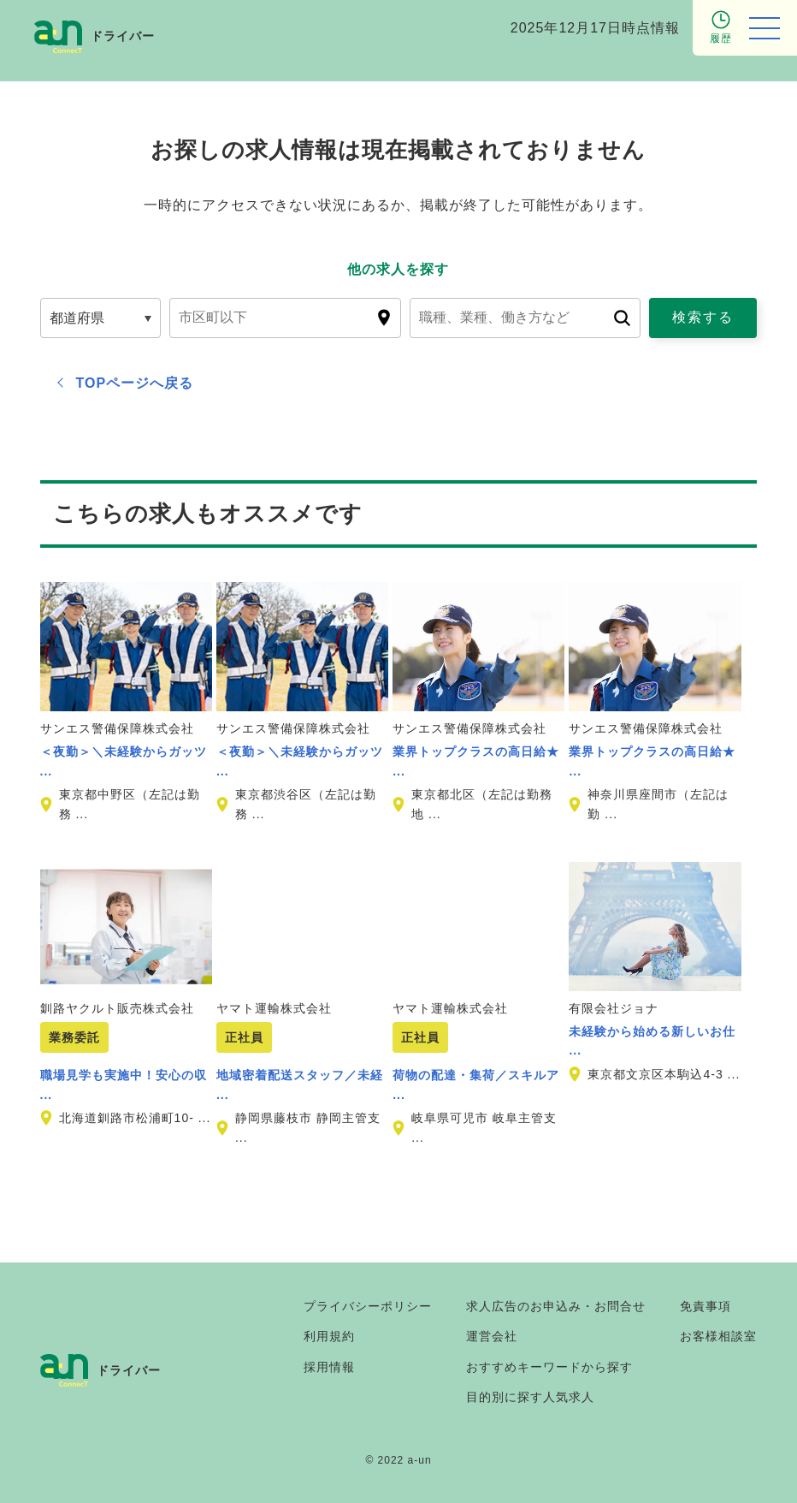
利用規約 (329, 1336)
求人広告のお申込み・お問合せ (556, 1306)
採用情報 (329, 1367)
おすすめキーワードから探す (549, 1367)
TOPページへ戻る (135, 383)
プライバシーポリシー (368, 1306)
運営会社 (491, 1336)
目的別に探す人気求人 (530, 1397)
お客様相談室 (718, 1336)
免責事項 (705, 1306)
